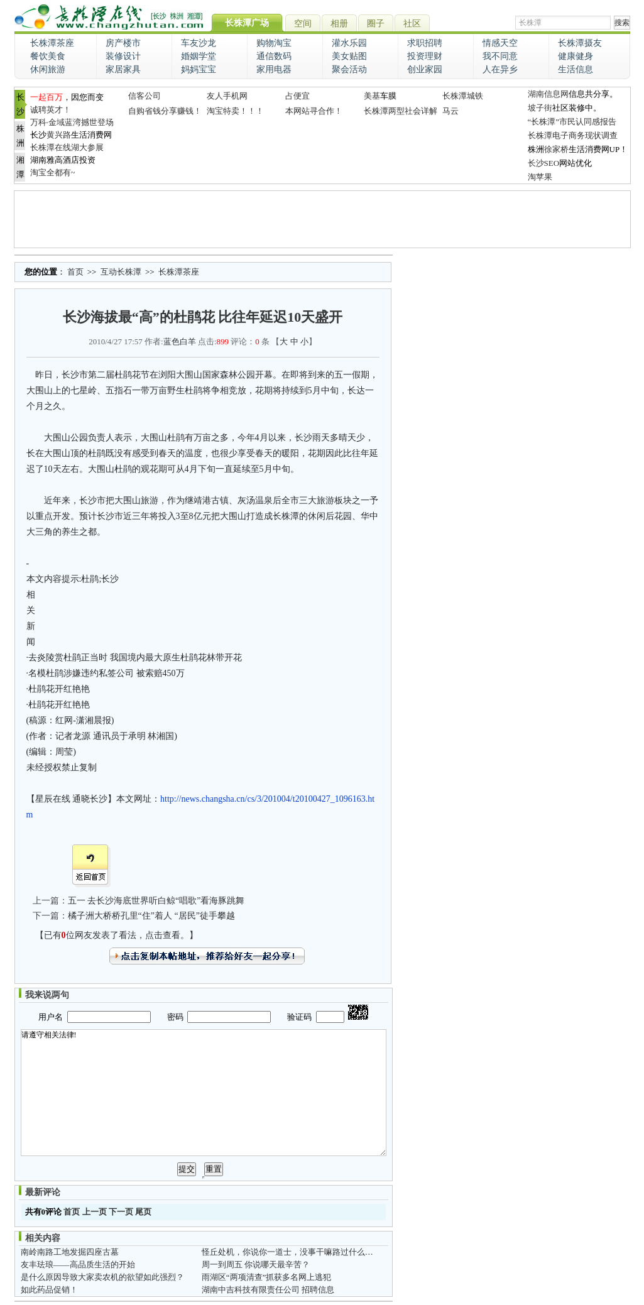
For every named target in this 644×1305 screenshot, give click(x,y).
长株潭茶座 (178, 271)
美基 (372, 96)
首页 (75, 271)
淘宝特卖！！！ (235, 111)
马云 (450, 111)
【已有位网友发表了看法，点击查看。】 (116, 935)
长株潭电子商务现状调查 (573, 135)
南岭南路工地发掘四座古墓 (70, 1252)
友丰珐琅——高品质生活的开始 (78, 1264)
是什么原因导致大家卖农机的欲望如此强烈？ (102, 1277)
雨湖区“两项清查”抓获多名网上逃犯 (267, 1277)
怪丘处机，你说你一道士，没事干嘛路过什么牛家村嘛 (300, 1252)
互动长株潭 (121, 271)
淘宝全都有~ (52, 172)
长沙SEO (544, 163)
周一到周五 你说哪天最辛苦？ (256, 1264)
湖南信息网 (548, 94)
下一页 (121, 1211)
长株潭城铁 (462, 96)
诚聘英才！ (50, 109)
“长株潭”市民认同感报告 (572, 121)
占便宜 (297, 96)
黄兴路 (58, 134)
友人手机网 (227, 96)
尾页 (143, 1211)
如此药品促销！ (49, 1289)
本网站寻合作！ (313, 111)
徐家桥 (556, 149)
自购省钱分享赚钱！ (165, 111)
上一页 (94, 1211)
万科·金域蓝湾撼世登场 (72, 122)
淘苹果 (540, 177)
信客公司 (144, 96)
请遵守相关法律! (203, 1092)
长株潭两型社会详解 (400, 111)
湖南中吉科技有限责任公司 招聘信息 (268, 1289)
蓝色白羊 (179, 341)
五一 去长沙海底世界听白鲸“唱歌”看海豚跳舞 (156, 900)
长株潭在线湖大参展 (67, 147)
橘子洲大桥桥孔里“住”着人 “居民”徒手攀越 (151, 915)
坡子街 (540, 107)
